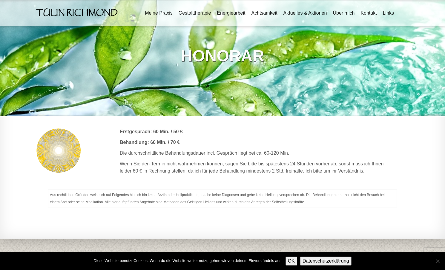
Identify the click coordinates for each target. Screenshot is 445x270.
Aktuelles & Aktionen (305, 12)
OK (291, 260)
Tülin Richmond (77, 13)
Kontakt (368, 12)
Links (388, 12)
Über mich (344, 12)
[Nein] (438, 261)
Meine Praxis (158, 12)
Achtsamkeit (264, 12)
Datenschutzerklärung (326, 260)
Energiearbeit (231, 12)
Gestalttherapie (195, 12)
